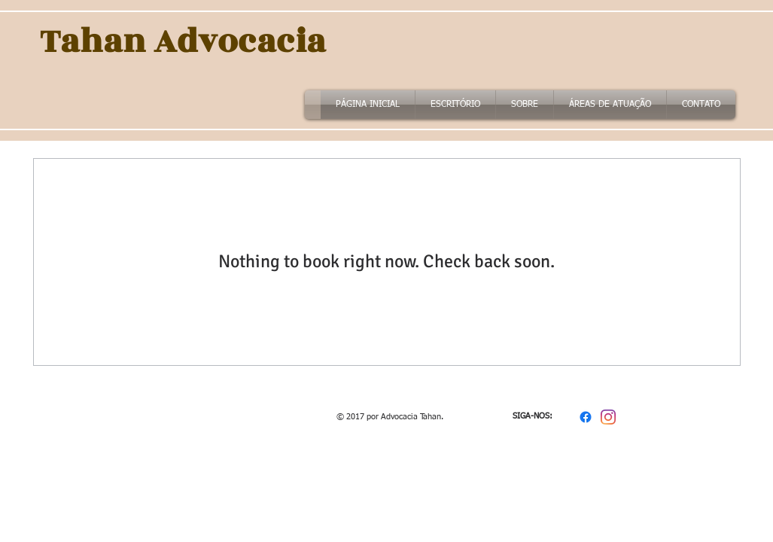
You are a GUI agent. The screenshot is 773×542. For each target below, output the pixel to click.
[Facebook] (585, 417)
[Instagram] (608, 417)
